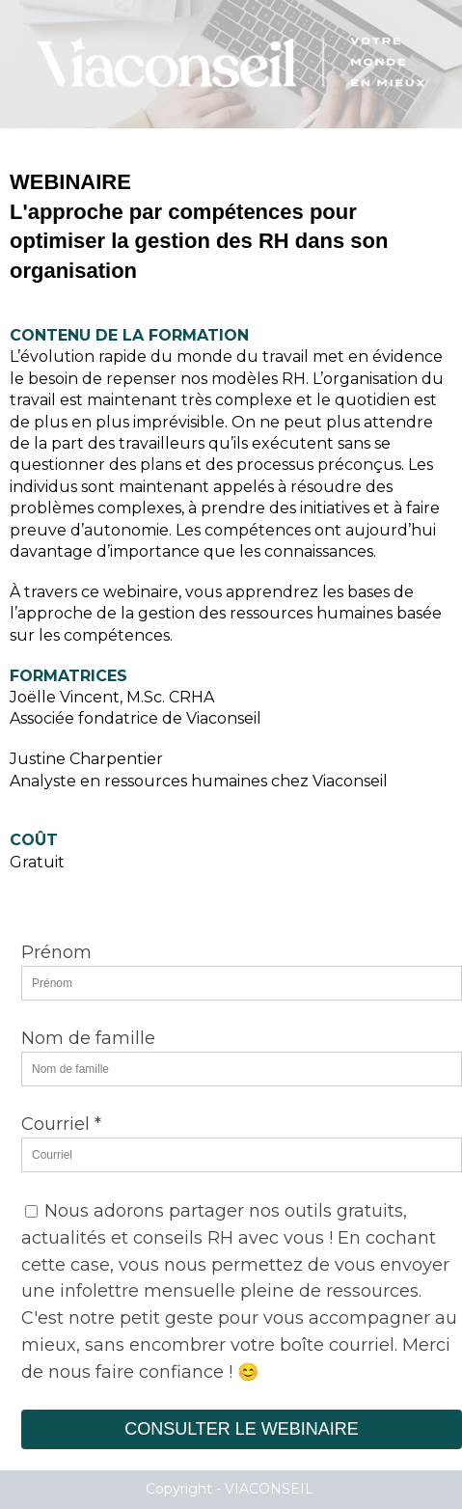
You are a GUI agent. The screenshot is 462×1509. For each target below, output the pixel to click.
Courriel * (61, 1124)
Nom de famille (88, 1038)
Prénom (56, 952)
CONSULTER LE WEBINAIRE (241, 1429)
